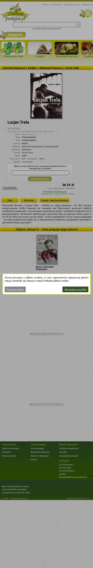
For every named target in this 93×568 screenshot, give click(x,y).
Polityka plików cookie (56, 280)
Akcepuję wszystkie (75, 289)
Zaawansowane (15, 289)
